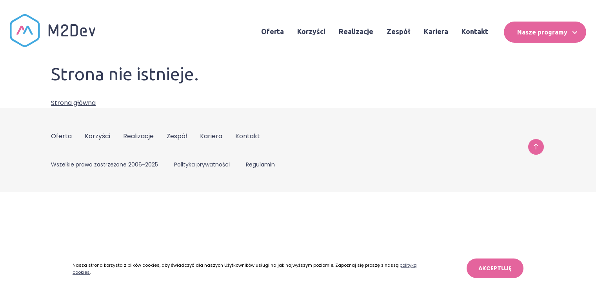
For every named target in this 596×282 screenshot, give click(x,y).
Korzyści (311, 31)
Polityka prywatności (202, 164)
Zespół (399, 31)
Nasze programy (547, 32)
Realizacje (356, 31)
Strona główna (73, 102)
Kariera (436, 31)
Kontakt (475, 31)
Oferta (272, 31)
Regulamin (260, 164)
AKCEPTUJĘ (495, 268)
